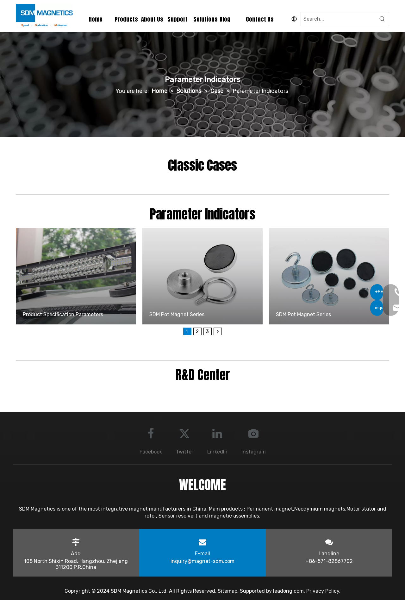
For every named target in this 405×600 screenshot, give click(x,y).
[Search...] (338, 19)
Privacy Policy (322, 591)
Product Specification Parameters (63, 314)
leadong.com (288, 591)
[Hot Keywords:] (382, 19)
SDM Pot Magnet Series (176, 314)
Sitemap (227, 591)
